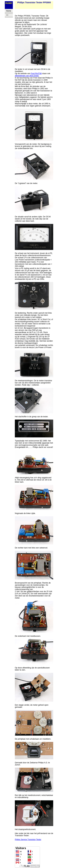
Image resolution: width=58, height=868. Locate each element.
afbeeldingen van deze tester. (27, 76)
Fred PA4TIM (36, 73)
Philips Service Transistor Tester (28, 839)
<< (7, 15)
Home (8, 11)
